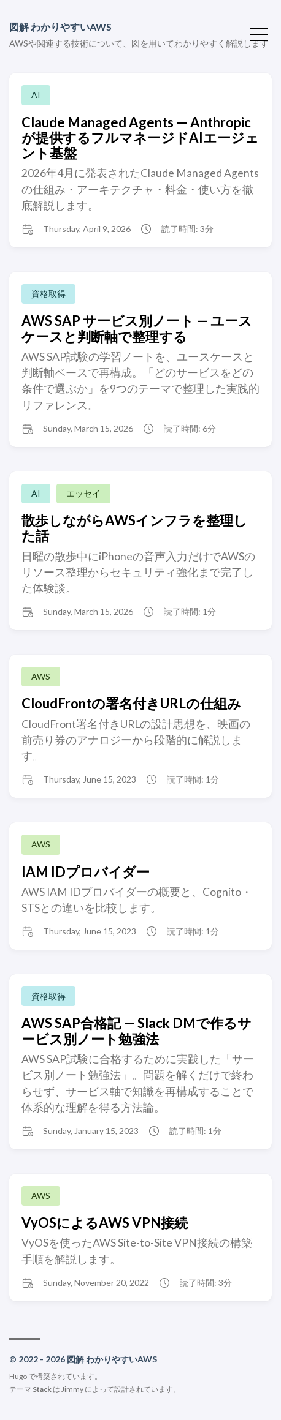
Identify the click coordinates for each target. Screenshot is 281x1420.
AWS (40, 676)
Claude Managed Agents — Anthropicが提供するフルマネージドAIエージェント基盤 (140, 138)
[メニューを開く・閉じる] (259, 33)
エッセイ (83, 493)
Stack (42, 1389)
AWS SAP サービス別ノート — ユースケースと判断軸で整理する (136, 328)
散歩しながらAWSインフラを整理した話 (134, 528)
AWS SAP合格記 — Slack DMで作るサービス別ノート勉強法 (136, 1030)
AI (35, 94)
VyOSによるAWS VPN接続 (104, 1222)
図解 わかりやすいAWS (60, 26)
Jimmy (72, 1389)
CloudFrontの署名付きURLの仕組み (131, 703)
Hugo (18, 1376)
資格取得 (48, 293)
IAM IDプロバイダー (85, 871)
